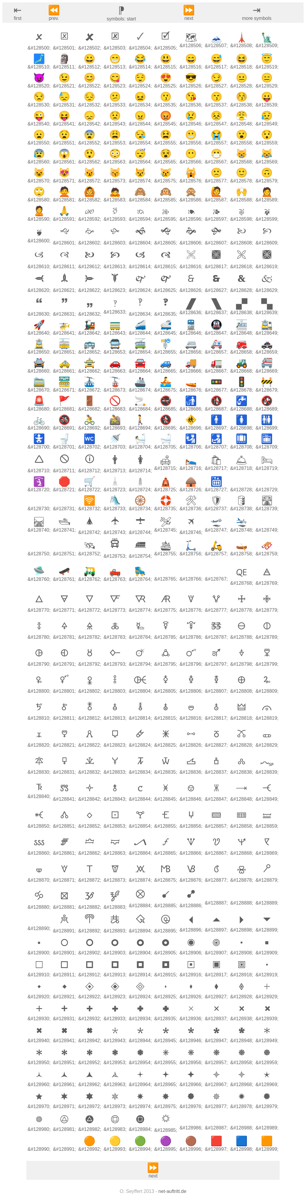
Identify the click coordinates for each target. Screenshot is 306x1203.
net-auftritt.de (172, 1191)
